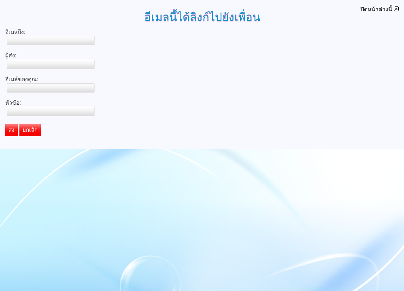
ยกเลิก (30, 130)
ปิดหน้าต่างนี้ (379, 9)
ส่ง (11, 130)
